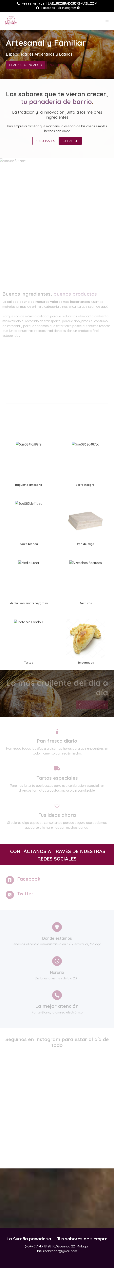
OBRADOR (70, 141)
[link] (11, 21)
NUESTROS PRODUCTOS (68, 65)
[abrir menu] (107, 21)
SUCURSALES (45, 141)
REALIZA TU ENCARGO (25, 65)
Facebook (48, 8)
